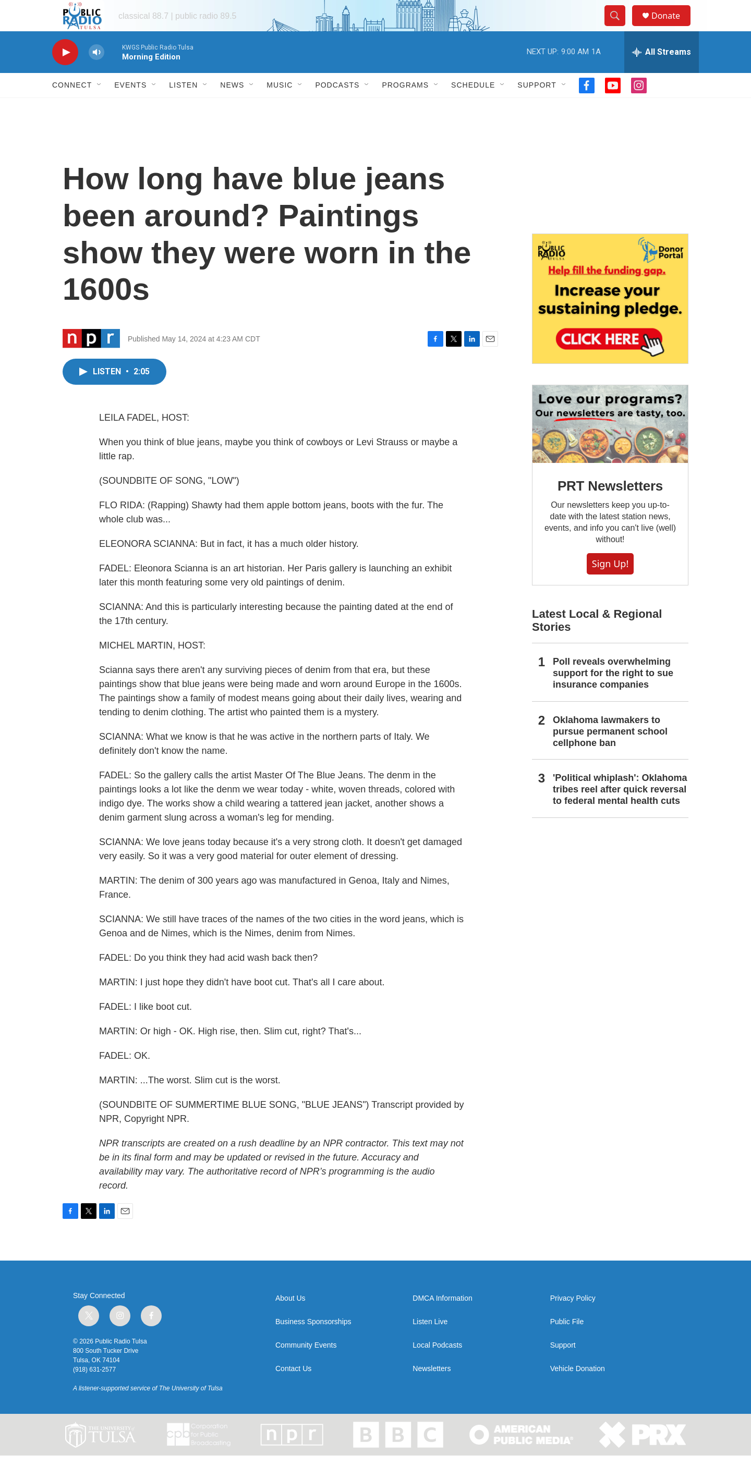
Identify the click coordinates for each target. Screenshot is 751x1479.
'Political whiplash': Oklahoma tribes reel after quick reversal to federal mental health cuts (620, 812)
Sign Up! (610, 587)
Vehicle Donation (577, 1392)
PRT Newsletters (610, 509)
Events (130, 108)
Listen (183, 108)
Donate (672, 27)
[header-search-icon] (619, 27)
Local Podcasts (437, 1369)
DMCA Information (442, 1322)
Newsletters (432, 1392)
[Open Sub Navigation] (99, 108)
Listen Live (430, 1345)
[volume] (96, 76)
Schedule (473, 108)
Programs (405, 108)
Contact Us (293, 1392)
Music (280, 108)
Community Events (305, 1369)
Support (536, 108)
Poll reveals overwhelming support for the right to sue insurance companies (613, 696)
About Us (290, 1322)
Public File (567, 1345)
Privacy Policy (573, 1322)
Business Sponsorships (313, 1345)
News (232, 108)
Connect (72, 108)
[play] (65, 76)
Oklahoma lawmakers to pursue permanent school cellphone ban (610, 755)
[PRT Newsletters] (610, 447)
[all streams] (661, 75)
